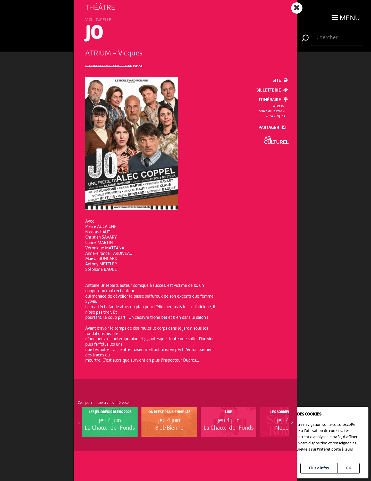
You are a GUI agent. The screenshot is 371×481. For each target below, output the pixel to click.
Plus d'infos (319, 468)
